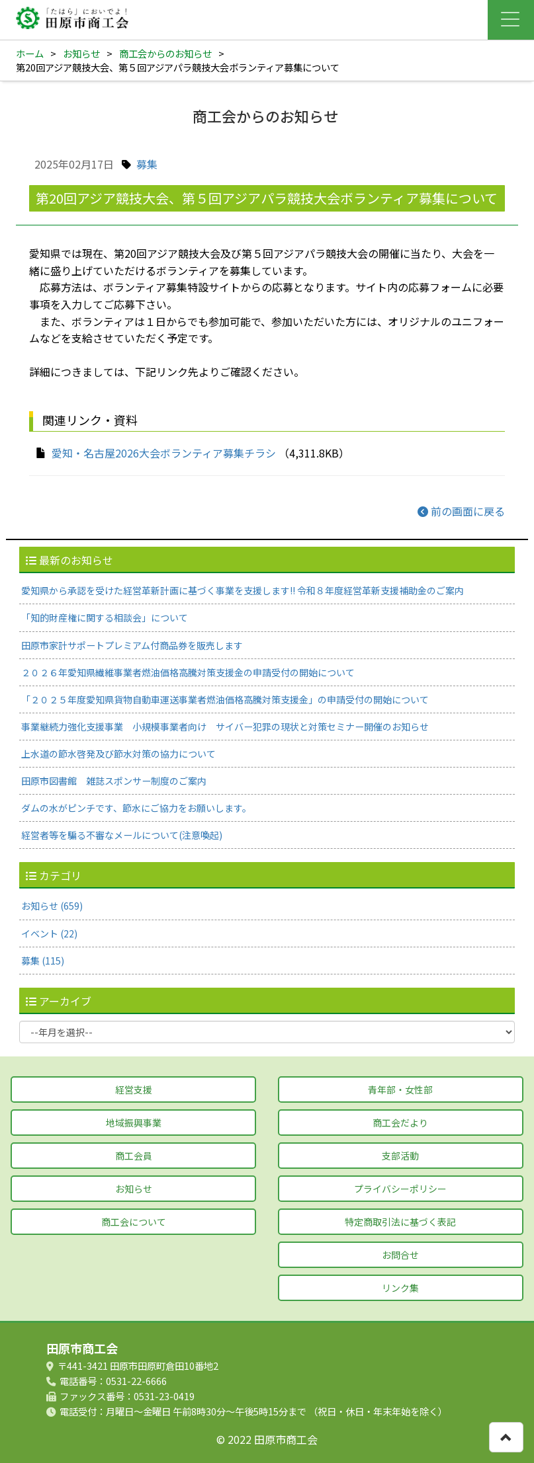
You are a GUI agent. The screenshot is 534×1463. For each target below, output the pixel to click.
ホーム (30, 53)
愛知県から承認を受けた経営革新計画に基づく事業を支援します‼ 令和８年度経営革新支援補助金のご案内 (242, 590)
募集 (146, 164)
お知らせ (81, 53)
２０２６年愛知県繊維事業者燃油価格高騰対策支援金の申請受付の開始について (188, 672)
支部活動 (400, 1155)
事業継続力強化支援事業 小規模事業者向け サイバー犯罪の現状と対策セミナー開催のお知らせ (225, 726)
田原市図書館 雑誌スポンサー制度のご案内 (113, 780)
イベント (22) (49, 933)
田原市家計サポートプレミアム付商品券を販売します (132, 645)
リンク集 (400, 1287)
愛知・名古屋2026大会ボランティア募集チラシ (164, 453)
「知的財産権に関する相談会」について (104, 617)
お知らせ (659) (52, 905)
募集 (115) (42, 960)
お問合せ (400, 1254)
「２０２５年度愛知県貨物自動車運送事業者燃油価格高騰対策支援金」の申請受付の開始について (225, 699)
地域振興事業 (133, 1122)
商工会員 (133, 1155)
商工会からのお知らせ (165, 53)
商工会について (133, 1221)
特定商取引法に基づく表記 (400, 1221)
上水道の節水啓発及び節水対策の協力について (118, 753)
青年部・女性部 (400, 1089)
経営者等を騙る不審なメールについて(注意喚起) (121, 835)
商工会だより (400, 1122)
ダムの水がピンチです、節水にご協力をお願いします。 (136, 807)
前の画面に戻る (461, 511)
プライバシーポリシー (400, 1188)
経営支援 (133, 1089)
